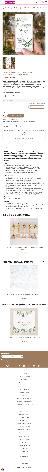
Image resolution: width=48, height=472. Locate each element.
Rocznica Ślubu (24, 436)
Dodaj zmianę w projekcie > (27, 121)
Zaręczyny (24, 395)
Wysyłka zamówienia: (9, 119)
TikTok (39, 365)
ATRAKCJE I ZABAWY (25, 426)
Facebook (19, 365)
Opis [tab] (6, 148)
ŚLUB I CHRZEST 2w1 (25, 445)
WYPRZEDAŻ (24, 448)
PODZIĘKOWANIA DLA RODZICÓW (25, 401)
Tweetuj (16, 126)
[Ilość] (5, 115)
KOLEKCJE (24, 380)
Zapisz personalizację (37, 107)
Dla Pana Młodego (24, 392)
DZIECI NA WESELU (24, 433)
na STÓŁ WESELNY (24, 414)
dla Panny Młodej (24, 389)
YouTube (24, 365)
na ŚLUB (25, 373)
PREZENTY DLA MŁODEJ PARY (24, 398)
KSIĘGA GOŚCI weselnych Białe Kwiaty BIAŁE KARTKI (24, 338)
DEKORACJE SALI (25, 417)
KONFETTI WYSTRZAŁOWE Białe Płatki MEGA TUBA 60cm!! (24, 294)
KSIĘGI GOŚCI (24, 411)
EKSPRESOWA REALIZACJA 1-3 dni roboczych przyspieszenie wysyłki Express (24, 131)
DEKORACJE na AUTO (25, 420)
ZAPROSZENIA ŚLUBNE (25, 376)
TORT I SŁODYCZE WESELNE (24, 423)
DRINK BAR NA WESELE (24, 430)
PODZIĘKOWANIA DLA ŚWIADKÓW (25, 405)
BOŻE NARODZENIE (24, 383)
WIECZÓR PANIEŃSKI (25, 439)
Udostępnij (12, 126)
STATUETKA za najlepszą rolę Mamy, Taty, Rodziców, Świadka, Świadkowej (24, 248)
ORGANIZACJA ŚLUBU (24, 386)
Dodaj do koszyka (16, 116)
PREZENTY (24, 442)
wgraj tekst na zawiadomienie (11, 96)
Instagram (34, 365)
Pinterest (20, 126)
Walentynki (25, 451)
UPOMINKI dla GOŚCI (25, 408)
